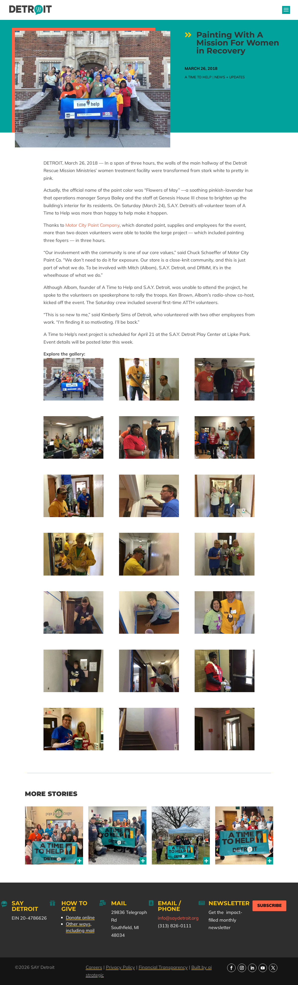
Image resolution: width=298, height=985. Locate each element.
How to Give (74, 906)
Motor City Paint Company (92, 225)
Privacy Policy (120, 967)
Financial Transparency (163, 967)
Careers (94, 967)
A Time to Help (198, 77)
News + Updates (229, 77)
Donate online (80, 917)
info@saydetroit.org (178, 918)
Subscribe (269, 905)
